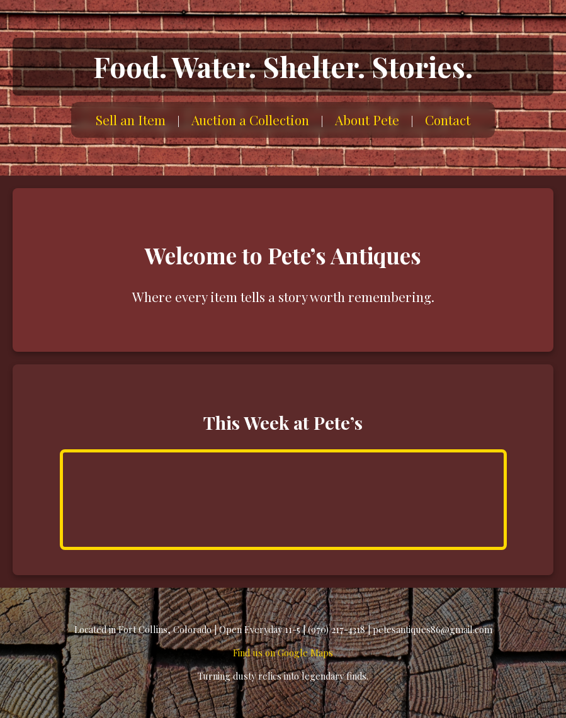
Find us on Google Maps (283, 652)
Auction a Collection (250, 119)
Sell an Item (131, 119)
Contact (447, 119)
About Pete (367, 119)
